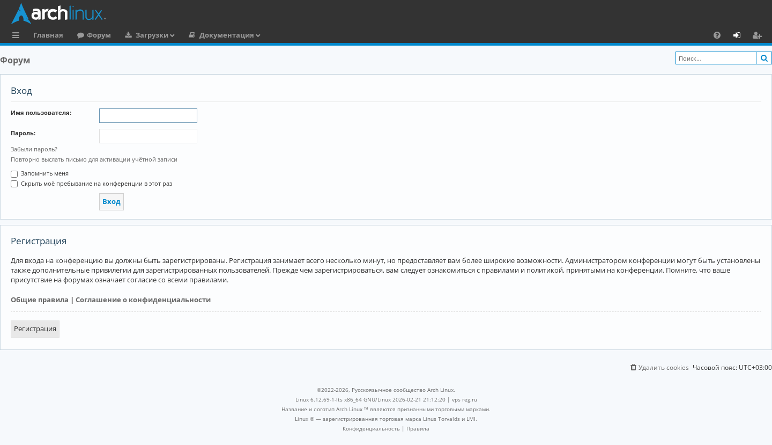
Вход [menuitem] (740, 36)
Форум (99, 35)
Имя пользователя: (41, 112)
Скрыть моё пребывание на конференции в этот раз (91, 183)
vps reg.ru (464, 399)
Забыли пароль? (34, 149)
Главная (48, 35)
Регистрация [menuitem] (759, 36)
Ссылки (18, 36)
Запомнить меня (40, 173)
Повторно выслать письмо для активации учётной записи (94, 159)
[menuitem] (717, 35)
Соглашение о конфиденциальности (143, 299)
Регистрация (35, 328)
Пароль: (23, 133)
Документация (226, 35)
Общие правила (40, 299)
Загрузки (152, 35)
